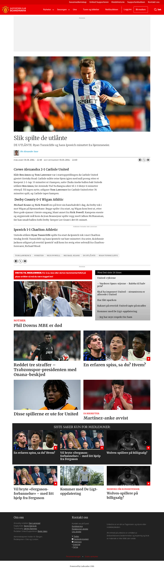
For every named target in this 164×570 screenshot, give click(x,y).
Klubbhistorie (118, 2)
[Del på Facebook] (140, 160)
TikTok (75, 547)
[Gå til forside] (14, 10)
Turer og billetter (91, 9)
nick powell (53, 255)
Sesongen (62, 9)
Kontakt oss (154, 2)
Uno (75, 9)
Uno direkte (76, 532)
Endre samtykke (91, 557)
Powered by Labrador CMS (82, 566)
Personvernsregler (73, 557)
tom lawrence (23, 255)
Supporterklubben (136, 2)
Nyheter (47, 9)
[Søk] (155, 9)
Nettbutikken (111, 9)
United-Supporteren (99, 2)
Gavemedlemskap (77, 2)
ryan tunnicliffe (108, 255)
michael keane (72, 255)
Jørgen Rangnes (30, 529)
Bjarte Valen (42, 531)
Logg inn (128, 9)
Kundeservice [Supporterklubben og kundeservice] (77, 526)
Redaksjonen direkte (80, 529)
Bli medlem (141, 10)
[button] (145, 442)
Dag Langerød (34, 523)
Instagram (78, 542)
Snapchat (76, 545)
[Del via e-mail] (148, 160)
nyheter (39, 255)
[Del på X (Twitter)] (144, 160)
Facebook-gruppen (81, 539)
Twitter (76, 536)
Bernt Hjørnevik (30, 526)
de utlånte (89, 255)
